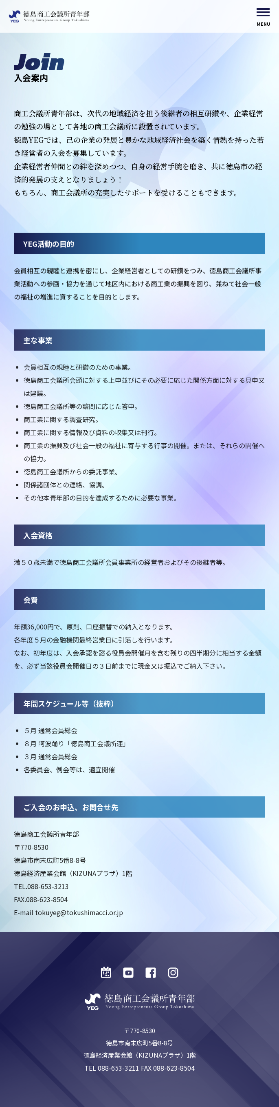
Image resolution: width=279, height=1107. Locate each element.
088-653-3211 (118, 1068)
